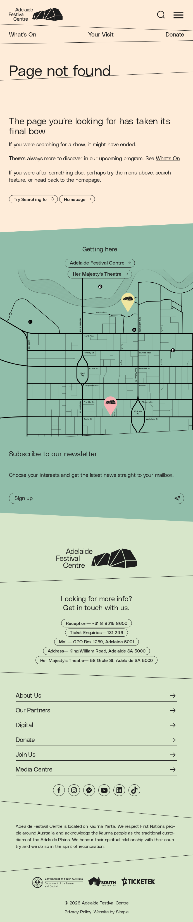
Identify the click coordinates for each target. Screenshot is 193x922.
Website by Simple (111, 912)
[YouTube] (104, 790)
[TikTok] (134, 790)
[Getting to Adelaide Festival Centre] (100, 263)
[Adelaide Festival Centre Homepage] (36, 14)
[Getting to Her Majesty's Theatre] (100, 274)
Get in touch (83, 608)
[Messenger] (89, 790)
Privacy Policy (78, 912)
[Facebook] (59, 790)
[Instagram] (74, 790)
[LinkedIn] (119, 790)
